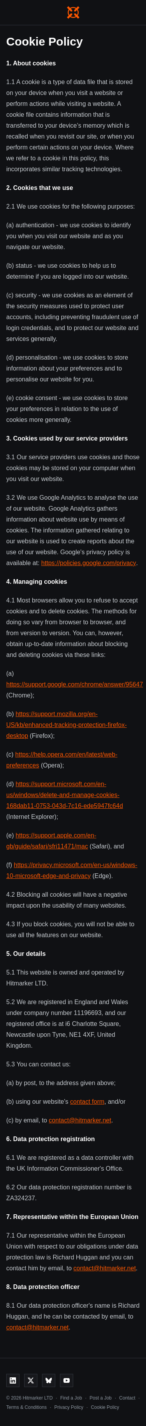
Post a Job (101, 1398)
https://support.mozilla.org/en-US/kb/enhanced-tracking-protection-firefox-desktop (66, 725)
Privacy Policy (68, 1407)
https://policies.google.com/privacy (88, 563)
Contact (127, 1398)
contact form (87, 1101)
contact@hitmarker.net (80, 1120)
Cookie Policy (105, 1407)
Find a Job (71, 1398)
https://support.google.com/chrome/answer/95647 (74, 684)
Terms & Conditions (26, 1407)
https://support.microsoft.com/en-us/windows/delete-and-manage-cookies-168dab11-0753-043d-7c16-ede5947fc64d (64, 795)
